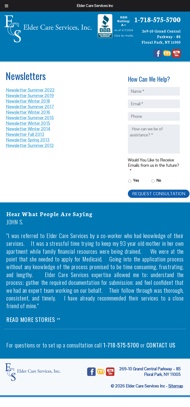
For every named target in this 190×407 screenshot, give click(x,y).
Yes (136, 180)
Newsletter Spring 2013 (27, 140)
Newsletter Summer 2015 (30, 117)
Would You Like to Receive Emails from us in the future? (153, 165)
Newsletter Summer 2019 (30, 95)
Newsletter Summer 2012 (30, 145)
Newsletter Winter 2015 (28, 123)
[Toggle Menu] (6, 6)
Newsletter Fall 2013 (25, 134)
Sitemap (175, 386)
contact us (161, 344)
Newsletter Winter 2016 (28, 112)
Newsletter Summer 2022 (30, 90)
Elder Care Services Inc (95, 5)
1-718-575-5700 (157, 19)
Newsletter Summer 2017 (30, 106)
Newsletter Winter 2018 (28, 101)
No (159, 180)
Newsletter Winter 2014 (28, 129)
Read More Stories (33, 319)
